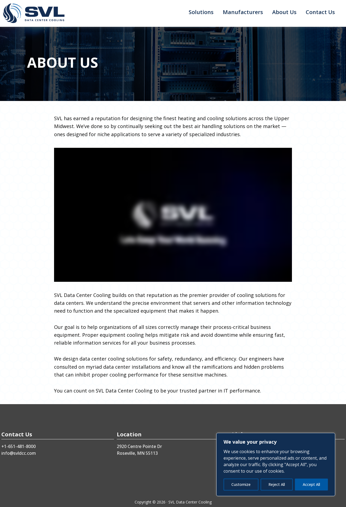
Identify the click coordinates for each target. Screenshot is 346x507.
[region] (275, 464)
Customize (241, 484)
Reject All (276, 484)
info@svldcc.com (18, 453)
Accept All (311, 484)
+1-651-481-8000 (18, 446)
